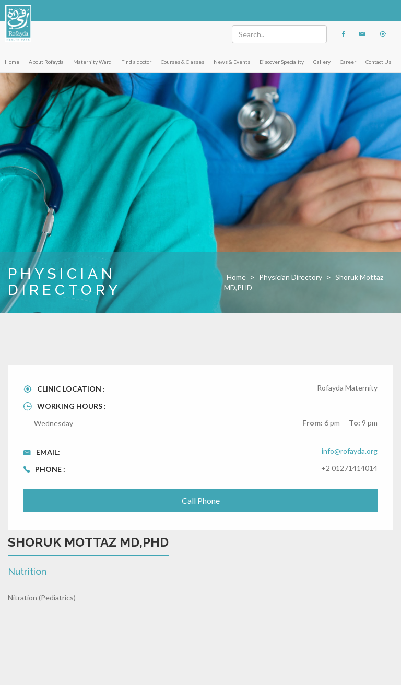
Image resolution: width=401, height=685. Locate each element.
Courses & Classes (182, 61)
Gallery (322, 61)
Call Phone (201, 500)
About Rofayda (46, 61)
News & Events (232, 61)
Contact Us (378, 61)
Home (12, 61)
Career (348, 61)
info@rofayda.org (350, 450)
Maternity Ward (92, 61)
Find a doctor (136, 61)
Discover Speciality (282, 61)
